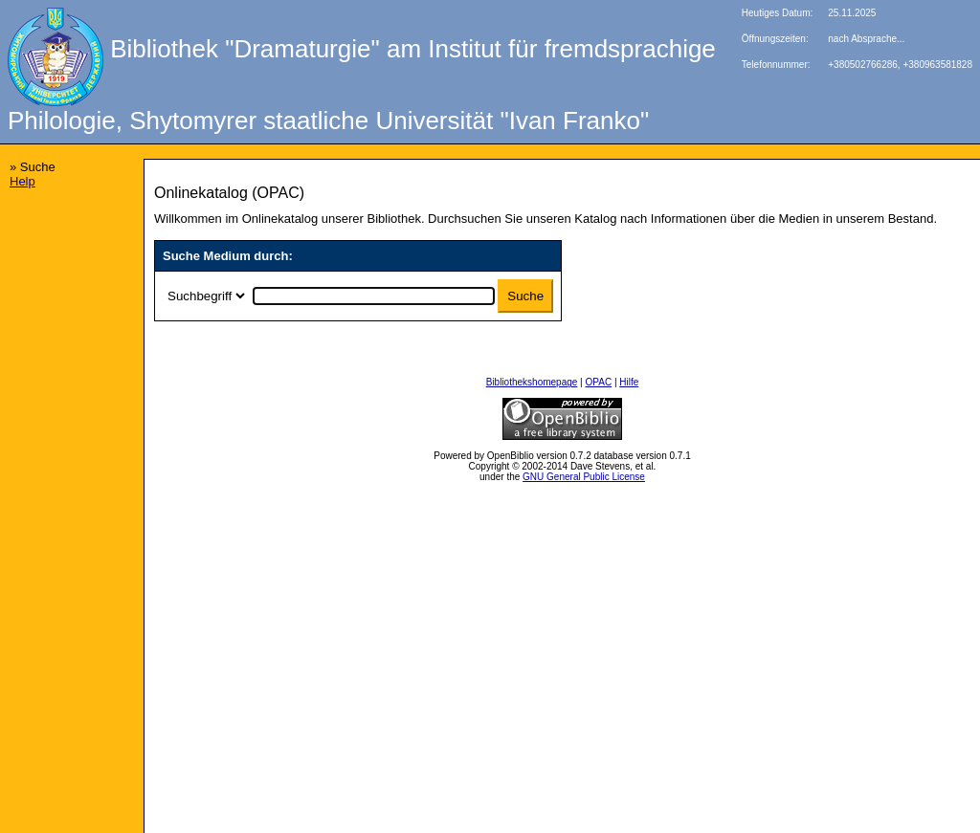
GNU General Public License (584, 476)
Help (22, 181)
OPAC (599, 382)
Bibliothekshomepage (532, 382)
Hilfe (628, 382)
